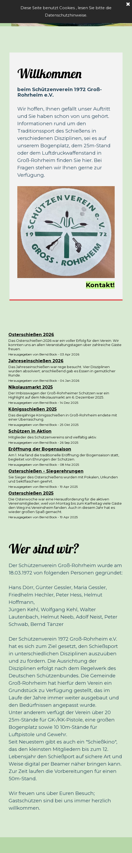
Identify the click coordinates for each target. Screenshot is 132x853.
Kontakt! (100, 285)
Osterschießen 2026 (31, 334)
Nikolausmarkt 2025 (30, 387)
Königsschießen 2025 (32, 409)
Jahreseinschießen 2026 (36, 360)
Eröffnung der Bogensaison (39, 449)
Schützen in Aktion (29, 431)
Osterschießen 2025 (31, 493)
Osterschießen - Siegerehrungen (45, 471)
